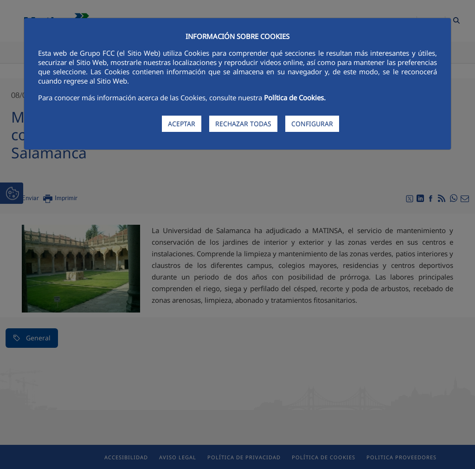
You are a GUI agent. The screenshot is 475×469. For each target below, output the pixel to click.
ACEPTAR (181, 123)
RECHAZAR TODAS (243, 123)
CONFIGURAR (312, 123)
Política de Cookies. (295, 97)
